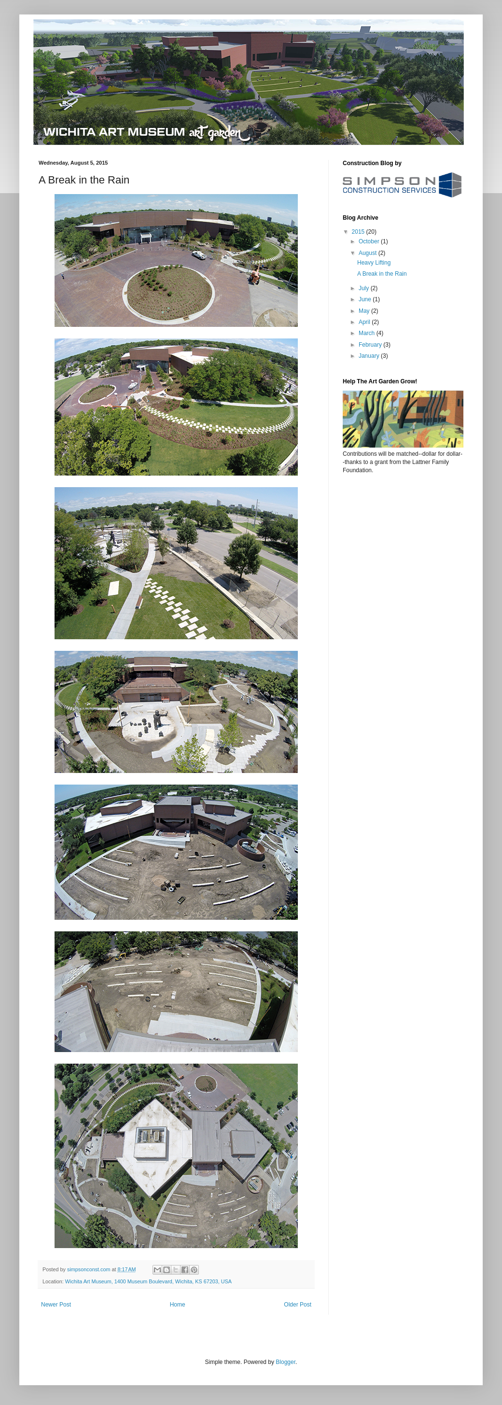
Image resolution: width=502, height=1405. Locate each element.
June (366, 299)
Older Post (297, 1304)
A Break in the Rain (382, 273)
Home (177, 1304)
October (370, 241)
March (367, 333)
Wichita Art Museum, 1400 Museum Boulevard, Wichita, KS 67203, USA (148, 1281)
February (371, 344)
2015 (359, 231)
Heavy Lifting (373, 262)
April (365, 322)
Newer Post (56, 1304)
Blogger (285, 1362)
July (365, 288)
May (365, 311)
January (370, 355)
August (368, 253)
